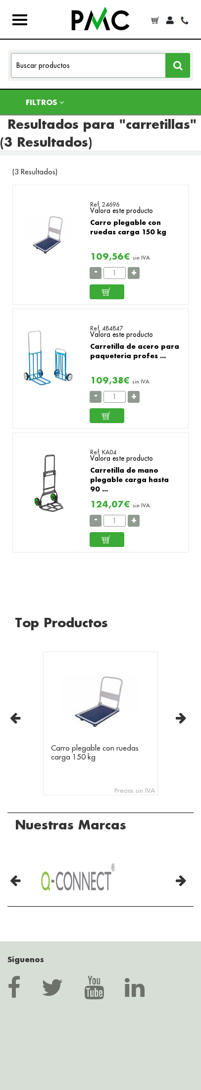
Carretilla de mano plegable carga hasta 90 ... (129, 479)
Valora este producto (121, 210)
